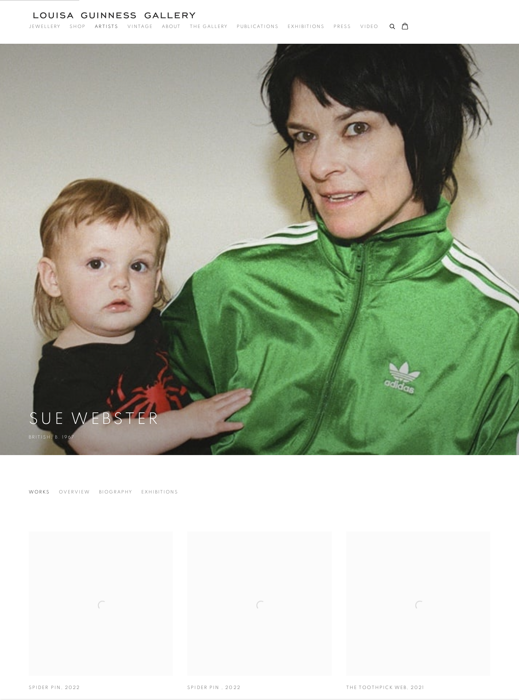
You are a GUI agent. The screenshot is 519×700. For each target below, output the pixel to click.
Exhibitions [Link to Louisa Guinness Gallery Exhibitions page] (306, 26)
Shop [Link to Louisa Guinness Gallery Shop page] (78, 26)
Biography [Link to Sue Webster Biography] (115, 492)
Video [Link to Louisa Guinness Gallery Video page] (369, 26)
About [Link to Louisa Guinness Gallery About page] (171, 26)
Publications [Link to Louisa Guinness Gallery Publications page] (258, 26)
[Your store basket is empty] (405, 27)
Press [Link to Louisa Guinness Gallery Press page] (342, 26)
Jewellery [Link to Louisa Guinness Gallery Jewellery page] (45, 26)
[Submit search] (393, 25)
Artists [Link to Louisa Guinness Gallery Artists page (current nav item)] (106, 26)
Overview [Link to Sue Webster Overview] (74, 492)
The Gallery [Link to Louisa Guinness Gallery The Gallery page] (209, 26)
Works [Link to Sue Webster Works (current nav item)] (39, 492)
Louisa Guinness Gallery (118, 15)
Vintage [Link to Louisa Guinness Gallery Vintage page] (140, 26)
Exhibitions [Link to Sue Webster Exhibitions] (159, 492)
